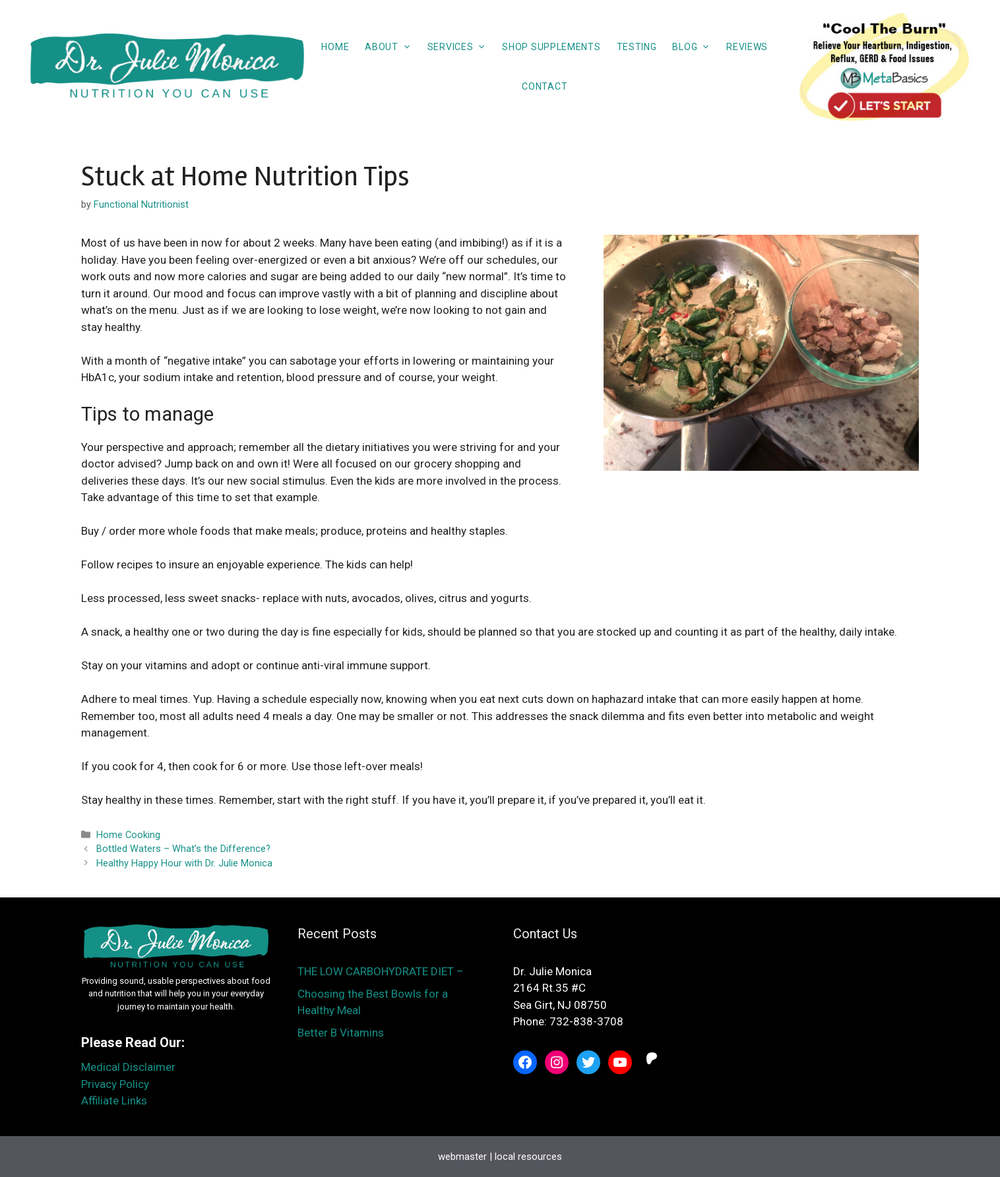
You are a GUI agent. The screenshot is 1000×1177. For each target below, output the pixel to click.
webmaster (462, 1156)
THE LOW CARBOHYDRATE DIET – (381, 971)
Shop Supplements (551, 47)
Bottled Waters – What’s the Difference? (183, 849)
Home (335, 47)
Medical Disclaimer (128, 1066)
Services (461, 47)
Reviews (747, 47)
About (392, 47)
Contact (544, 86)
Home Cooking (128, 835)
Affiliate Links (114, 1100)
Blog (695, 47)
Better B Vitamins (340, 1032)
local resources (528, 1156)
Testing (637, 47)
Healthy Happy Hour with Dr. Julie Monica (184, 863)
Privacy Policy (115, 1084)
